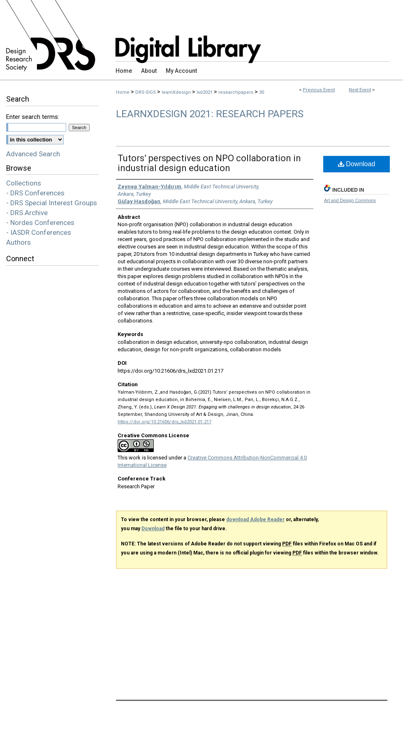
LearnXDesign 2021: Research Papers (209, 114)
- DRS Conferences (35, 193)
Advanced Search (33, 154)
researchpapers (236, 92)
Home (123, 92)
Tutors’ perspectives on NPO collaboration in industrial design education (209, 163)
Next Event (360, 90)
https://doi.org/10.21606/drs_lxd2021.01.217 (164, 421)
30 (261, 92)
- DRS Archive (27, 213)
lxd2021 (205, 92)
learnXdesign (177, 92)
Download (356, 163)
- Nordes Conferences (40, 222)
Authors (18, 242)
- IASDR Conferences (38, 232)
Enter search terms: (32, 117)
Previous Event (319, 90)
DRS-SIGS (146, 92)
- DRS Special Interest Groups (51, 203)
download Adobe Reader (255, 519)
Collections (23, 183)
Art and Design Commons (350, 200)
